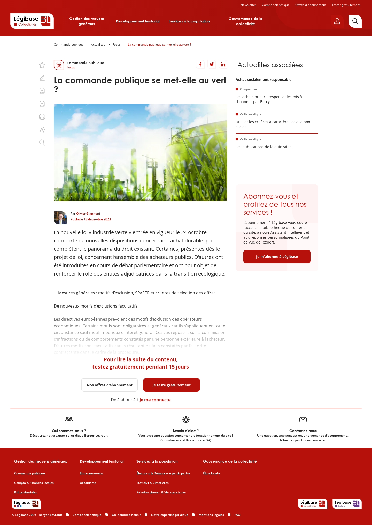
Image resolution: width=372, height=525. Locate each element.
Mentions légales (211, 515)
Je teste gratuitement (171, 384)
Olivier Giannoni (88, 213)
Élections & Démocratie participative (163, 473)
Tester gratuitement (346, 5)
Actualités (98, 44)
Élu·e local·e (211, 473)
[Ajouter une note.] (42, 78)
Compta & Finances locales (34, 483)
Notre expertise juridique (169, 515)
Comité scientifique (276, 5)
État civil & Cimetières (152, 483)
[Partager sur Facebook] (200, 64)
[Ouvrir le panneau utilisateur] (337, 21)
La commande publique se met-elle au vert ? (159, 44)
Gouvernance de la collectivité (245, 21)
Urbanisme (88, 483)
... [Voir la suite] (241, 158)
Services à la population (189, 21)
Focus (116, 44)
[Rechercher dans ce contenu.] (42, 142)
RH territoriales (25, 492)
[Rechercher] (355, 21)
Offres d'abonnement (310, 5)
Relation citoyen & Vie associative (161, 492)
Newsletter (248, 5)
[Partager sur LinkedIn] (223, 64)
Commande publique (69, 44)
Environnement (91, 473)
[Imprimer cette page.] (42, 117)
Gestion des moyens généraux (86, 21)
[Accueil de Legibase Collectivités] (32, 21)
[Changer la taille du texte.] (42, 129)
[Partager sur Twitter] (211, 64)
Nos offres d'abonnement (110, 384)
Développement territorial (137, 21)
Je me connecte (155, 400)
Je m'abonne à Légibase (277, 256)
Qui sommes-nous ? (126, 515)
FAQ (237, 515)
